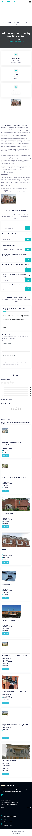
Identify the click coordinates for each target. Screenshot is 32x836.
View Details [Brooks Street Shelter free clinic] (5, 526)
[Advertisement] (16, 12)
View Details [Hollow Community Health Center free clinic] (5, 668)
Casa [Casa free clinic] (4, 549)
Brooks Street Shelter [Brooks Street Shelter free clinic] (9, 513)
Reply (28, 239)
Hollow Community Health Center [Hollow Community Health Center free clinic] (14, 655)
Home (10, 39)
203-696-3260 (16, 76)
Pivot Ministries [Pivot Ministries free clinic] (7, 584)
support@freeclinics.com (17, 24)
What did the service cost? (7, 340)
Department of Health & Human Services (9, 804)
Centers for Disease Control (6, 798)
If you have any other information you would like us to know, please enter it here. (15, 265)
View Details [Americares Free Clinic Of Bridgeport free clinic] (5, 702)
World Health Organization (6, 800)
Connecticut (15, 39)
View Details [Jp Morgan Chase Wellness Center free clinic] (5, 490)
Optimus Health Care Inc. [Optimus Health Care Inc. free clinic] (11, 442)
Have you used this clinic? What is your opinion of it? (15, 285)
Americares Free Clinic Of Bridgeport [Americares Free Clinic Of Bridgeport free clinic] (15, 691)
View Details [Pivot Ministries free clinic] (5, 597)
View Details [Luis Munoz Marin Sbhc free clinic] (5, 633)
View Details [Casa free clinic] (5, 562)
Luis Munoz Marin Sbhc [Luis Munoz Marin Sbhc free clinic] (10, 620)
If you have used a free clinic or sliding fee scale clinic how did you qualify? (15, 244)
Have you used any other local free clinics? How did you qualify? (15, 275)
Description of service (6, 353)
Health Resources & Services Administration (9, 802)
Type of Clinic (5, 347)
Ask (27, 228)
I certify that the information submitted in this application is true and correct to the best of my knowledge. (16, 363)
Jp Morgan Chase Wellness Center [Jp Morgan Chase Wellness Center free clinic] (15, 477)
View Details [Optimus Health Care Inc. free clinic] (5, 455)
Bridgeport (20, 39)
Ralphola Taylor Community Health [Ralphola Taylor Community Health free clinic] (15, 725)
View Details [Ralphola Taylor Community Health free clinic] (5, 738)
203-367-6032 (15, 78)
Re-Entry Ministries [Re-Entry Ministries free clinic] (9, 761)
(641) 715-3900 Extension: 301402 (22, 22)
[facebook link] (2, 795)
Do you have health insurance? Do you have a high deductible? (15, 255)
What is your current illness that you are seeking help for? (15, 234)
